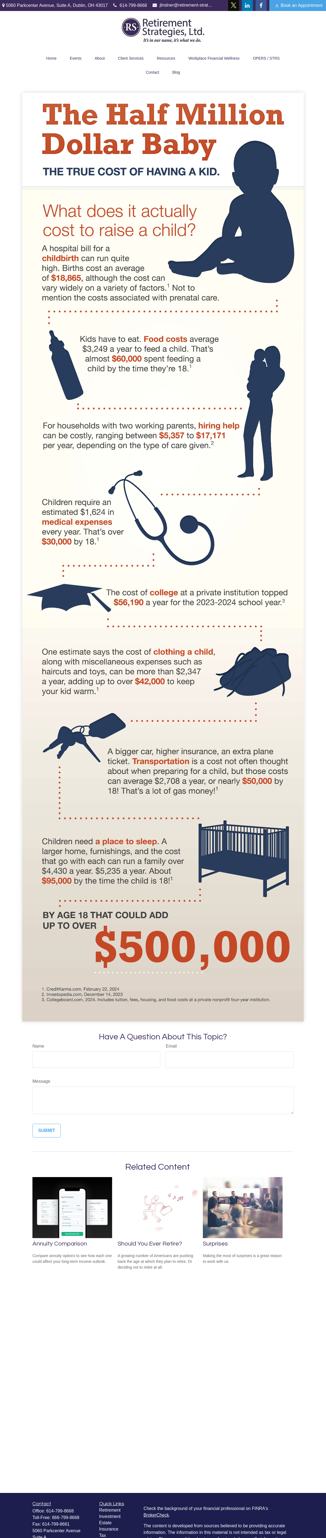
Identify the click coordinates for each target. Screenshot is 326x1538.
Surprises (215, 1244)
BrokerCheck (156, 1515)
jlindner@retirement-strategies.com (183, 5)
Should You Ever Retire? (150, 1244)
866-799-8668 (65, 1517)
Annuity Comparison (59, 1244)
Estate (105, 1522)
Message (41, 1081)
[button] (51, 58)
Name (38, 1046)
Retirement (110, 1510)
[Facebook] (261, 5)
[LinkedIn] (247, 5)
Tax (102, 1535)
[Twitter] (233, 5)
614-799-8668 (130, 5)
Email (171, 1046)
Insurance (108, 1529)
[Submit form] (46, 1130)
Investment (110, 1516)
